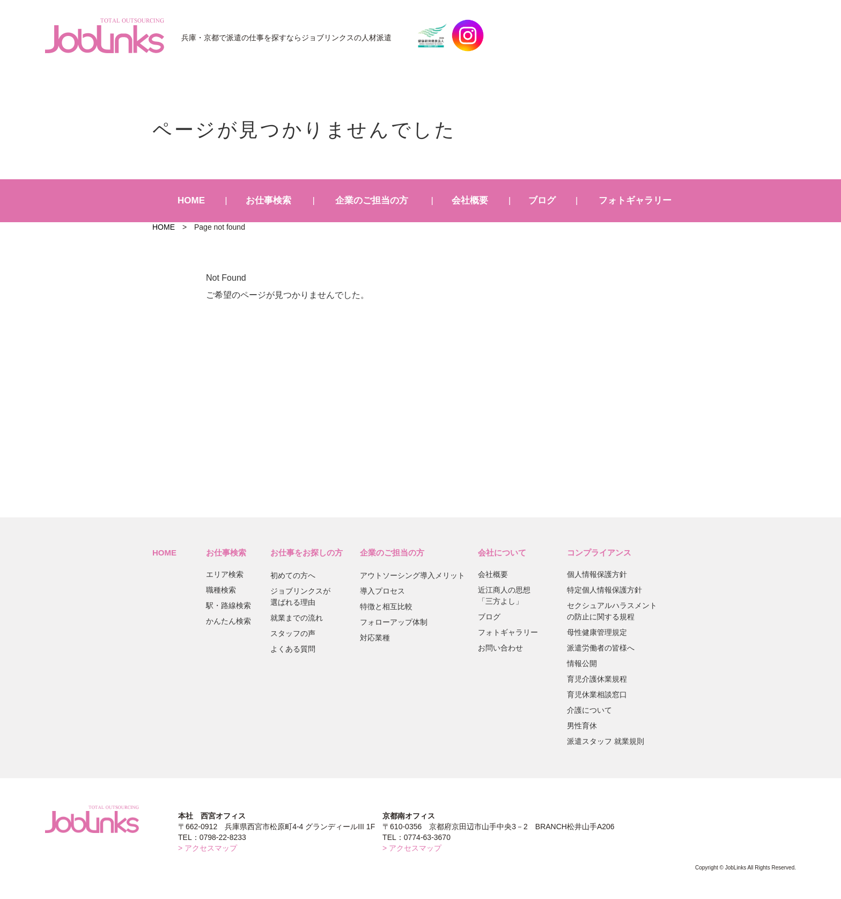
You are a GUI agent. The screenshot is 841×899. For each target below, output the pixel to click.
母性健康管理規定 (597, 632)
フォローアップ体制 (393, 622)
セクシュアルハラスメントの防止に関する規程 (612, 611)
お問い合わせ (500, 648)
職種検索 (221, 590)
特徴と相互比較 (386, 606)
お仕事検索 (268, 200)
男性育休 (582, 725)
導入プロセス (382, 591)
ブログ (542, 200)
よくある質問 (292, 649)
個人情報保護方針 (597, 574)
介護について (589, 710)
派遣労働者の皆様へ (601, 648)
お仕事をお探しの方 (306, 552)
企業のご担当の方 (371, 200)
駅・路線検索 (228, 605)
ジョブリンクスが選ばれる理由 (300, 596)
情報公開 (582, 663)
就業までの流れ (296, 617)
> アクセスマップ (207, 848)
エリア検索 (225, 574)
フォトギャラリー (635, 200)
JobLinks (104, 35)
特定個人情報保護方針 (604, 590)
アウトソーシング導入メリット (412, 575)
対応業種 (375, 637)
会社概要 (470, 200)
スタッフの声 (292, 633)
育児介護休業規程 (597, 679)
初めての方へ (292, 575)
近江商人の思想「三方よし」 (504, 595)
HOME (191, 200)
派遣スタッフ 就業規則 (605, 741)
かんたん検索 (228, 621)
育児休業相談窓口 (597, 694)
